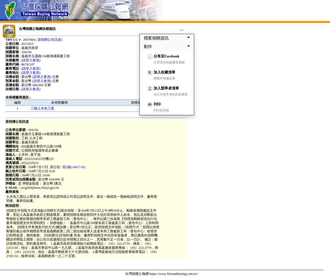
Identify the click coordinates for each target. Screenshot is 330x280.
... (181, 28)
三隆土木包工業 (42, 108)
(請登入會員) (30, 60)
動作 (168, 46)
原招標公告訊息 (49, 40)
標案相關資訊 (168, 38)
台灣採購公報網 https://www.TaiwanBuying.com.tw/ (161, 274)
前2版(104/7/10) (74, 167)
